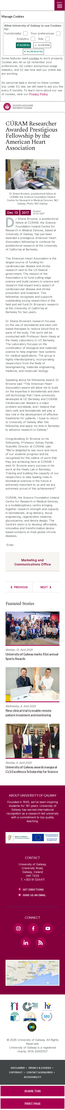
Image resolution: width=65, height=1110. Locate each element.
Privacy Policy (38, 94)
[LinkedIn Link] (26, 942)
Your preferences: (43, 33)
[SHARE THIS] (32, 1091)
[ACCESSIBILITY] (32, 1077)
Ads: (41, 39)
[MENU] (59, 5)
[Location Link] (32, 983)
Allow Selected (35, 52)
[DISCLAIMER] (19, 1068)
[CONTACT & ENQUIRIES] (41, 1072)
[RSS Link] (40, 942)
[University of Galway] (18, 107)
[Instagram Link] (18, 928)
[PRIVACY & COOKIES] (41, 1068)
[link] (14, 1006)
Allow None (44, 45)
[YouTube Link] (48, 928)
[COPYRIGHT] (17, 1072)
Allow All (25, 45)
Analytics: (23, 39)
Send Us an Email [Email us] (34, 895)
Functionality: (13, 33)
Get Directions (33, 889)
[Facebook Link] (33, 928)
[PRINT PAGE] (32, 1103)
